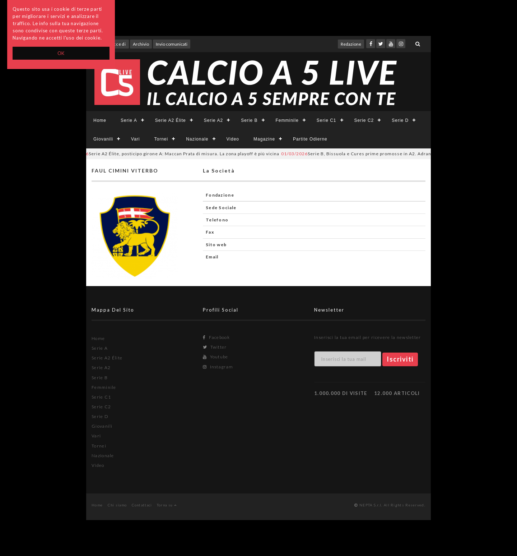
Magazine (264, 139)
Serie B (249, 120)
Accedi (118, 44)
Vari (135, 139)
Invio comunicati (171, 44)
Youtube (215, 356)
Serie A (129, 120)
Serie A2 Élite (170, 120)
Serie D (400, 120)
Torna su (167, 505)
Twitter (215, 347)
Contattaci (142, 505)
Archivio (141, 44)
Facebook (216, 337)
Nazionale (197, 139)
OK (61, 53)
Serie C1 (326, 120)
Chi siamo (117, 505)
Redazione (351, 44)
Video (233, 139)
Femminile (287, 120)
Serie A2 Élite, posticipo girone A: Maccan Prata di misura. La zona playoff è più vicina (174, 153)
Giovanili (103, 139)
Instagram (218, 366)
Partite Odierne (310, 139)
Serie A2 (213, 120)
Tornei (161, 139)
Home (99, 120)
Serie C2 (364, 120)
